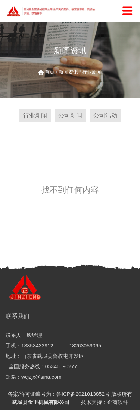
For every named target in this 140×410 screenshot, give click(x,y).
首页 (50, 72)
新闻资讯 (68, 72)
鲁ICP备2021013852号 (83, 394)
